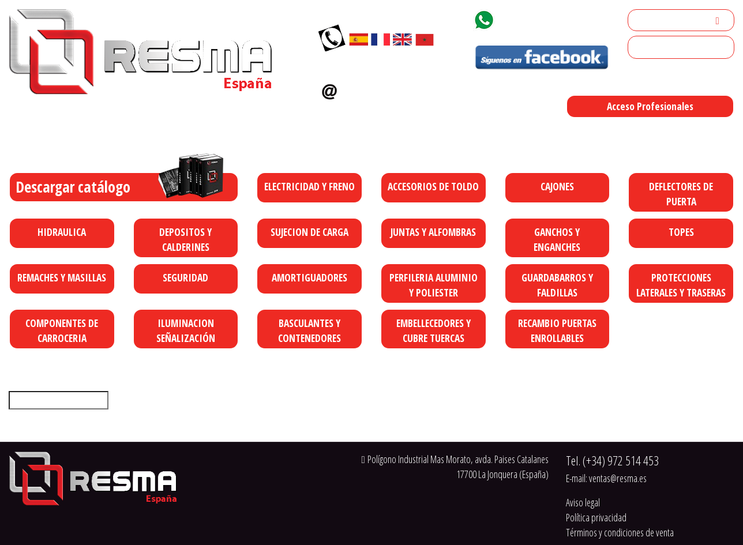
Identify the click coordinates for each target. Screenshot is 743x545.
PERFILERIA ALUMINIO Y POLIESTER (433, 284)
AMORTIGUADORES (309, 277)
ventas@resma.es (391, 89)
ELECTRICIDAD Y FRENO (309, 186)
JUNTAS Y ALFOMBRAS (433, 232)
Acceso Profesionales (650, 106)
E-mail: (606, 478)
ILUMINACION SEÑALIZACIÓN (185, 330)
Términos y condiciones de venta (620, 532)
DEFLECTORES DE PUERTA (681, 193)
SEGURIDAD (185, 277)
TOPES (681, 232)
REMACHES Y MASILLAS (61, 277)
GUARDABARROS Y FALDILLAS (557, 284)
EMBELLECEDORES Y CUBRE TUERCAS (433, 330)
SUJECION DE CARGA (309, 232)
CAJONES (557, 186)
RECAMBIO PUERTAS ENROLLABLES (557, 330)
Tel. (612, 460)
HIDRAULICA (61, 232)
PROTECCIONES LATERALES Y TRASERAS (681, 284)
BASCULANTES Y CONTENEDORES (309, 330)
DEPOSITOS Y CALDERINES (185, 239)
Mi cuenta (650, 20)
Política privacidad (596, 517)
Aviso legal (583, 502)
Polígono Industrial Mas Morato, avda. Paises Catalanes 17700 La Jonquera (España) (456, 136)
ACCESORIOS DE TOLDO (433, 186)
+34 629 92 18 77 (541, 18)
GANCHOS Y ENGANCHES (557, 239)
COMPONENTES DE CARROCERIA (61, 330)
